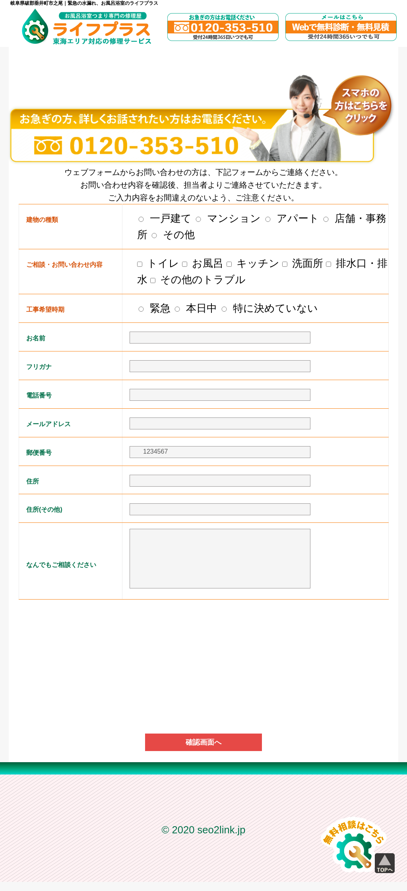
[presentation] (203, 634)
